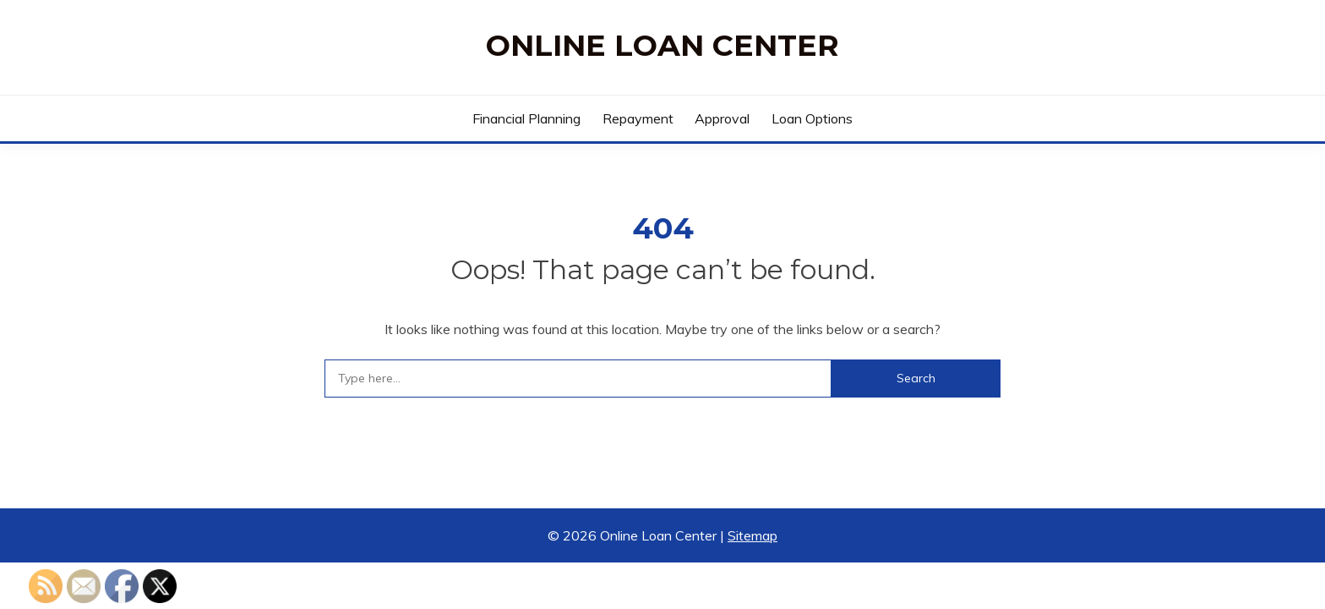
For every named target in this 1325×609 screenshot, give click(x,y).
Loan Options (812, 118)
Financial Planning (526, 118)
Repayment (638, 118)
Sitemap (752, 535)
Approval (722, 118)
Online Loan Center (662, 45)
